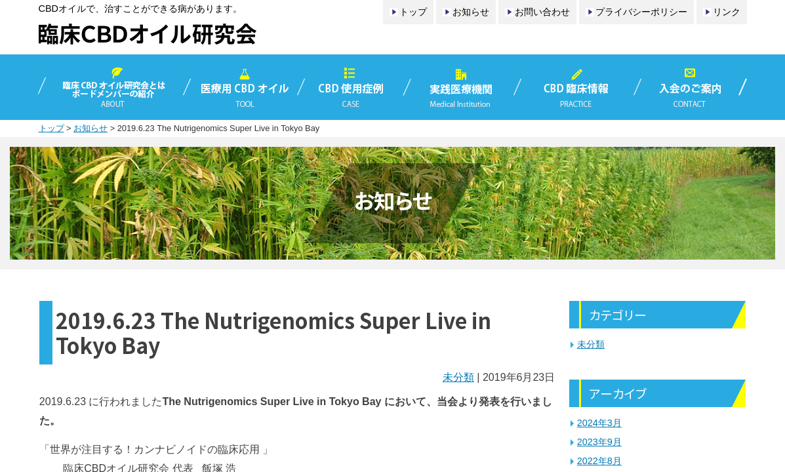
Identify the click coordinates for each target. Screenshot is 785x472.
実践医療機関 (462, 87)
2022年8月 (599, 461)
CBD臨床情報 (577, 87)
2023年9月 (599, 442)
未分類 (458, 377)
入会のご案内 (692, 87)
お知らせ (471, 12)
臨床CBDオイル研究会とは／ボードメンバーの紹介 (112, 87)
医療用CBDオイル (244, 87)
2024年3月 (599, 423)
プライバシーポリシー (641, 12)
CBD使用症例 (354, 87)
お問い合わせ (542, 12)
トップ (413, 12)
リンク (726, 12)
